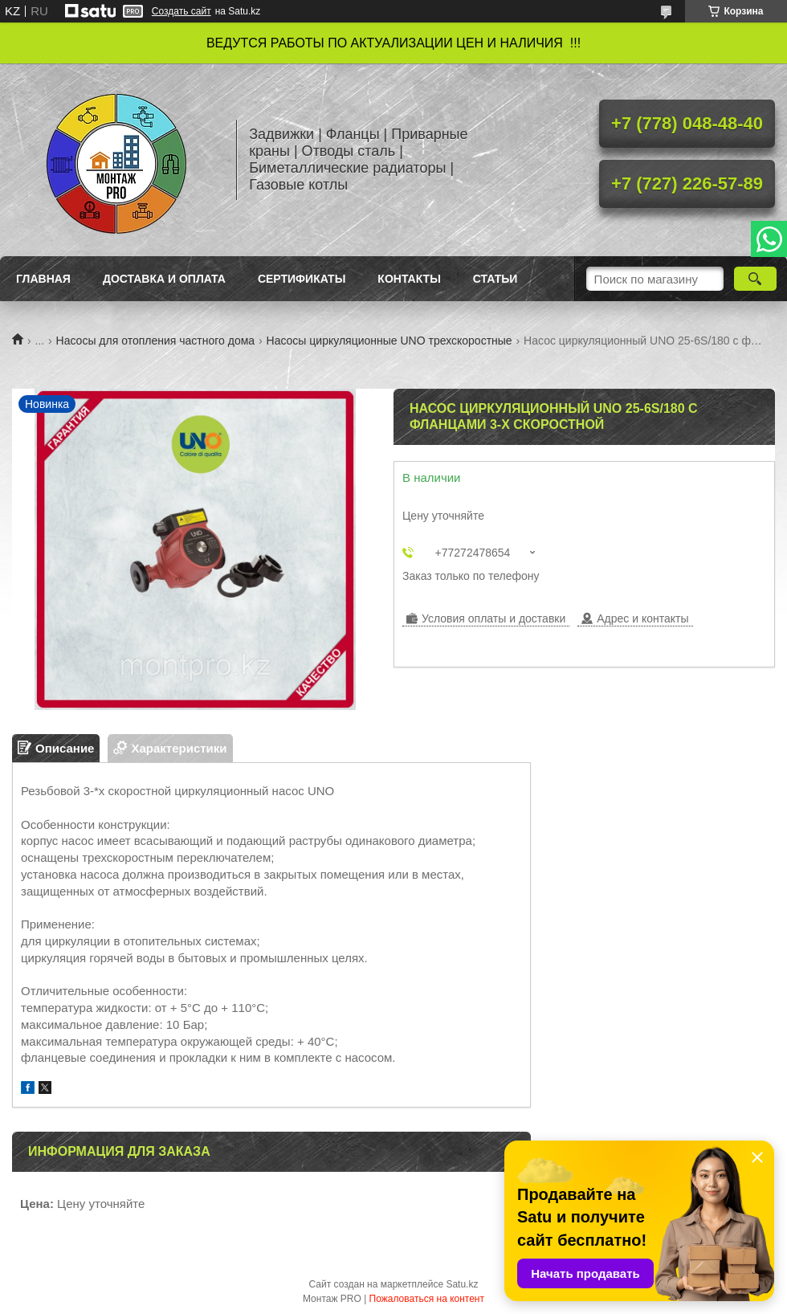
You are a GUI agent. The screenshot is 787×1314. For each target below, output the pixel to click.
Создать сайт (181, 11)
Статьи (495, 278)
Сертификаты (301, 278)
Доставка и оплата (164, 278)
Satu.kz (462, 1284)
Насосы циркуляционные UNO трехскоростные (389, 340)
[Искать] (755, 279)
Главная (43, 278)
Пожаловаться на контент (426, 1298)
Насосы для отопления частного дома (155, 340)
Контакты (408, 278)
